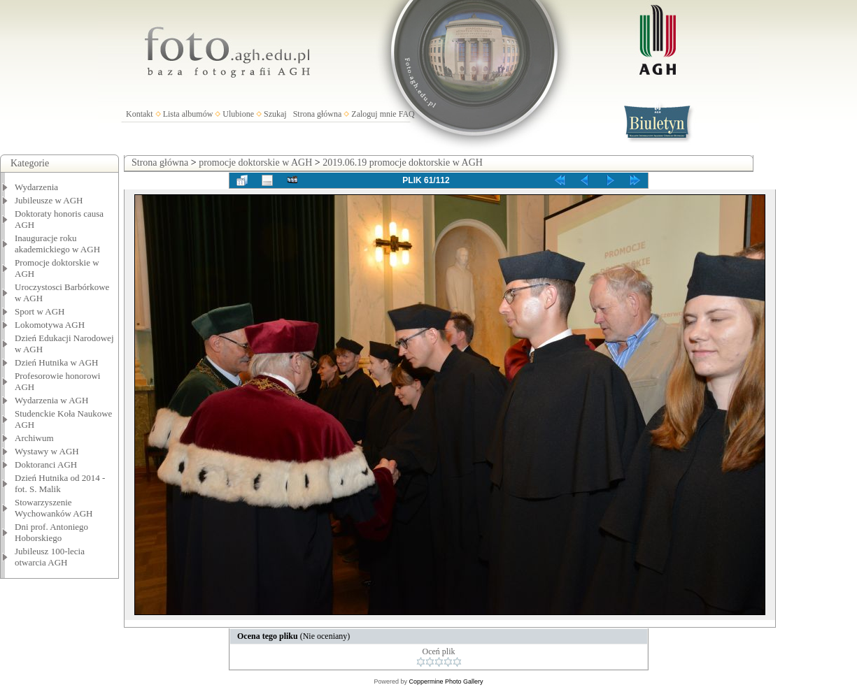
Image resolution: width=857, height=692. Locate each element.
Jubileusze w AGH (49, 200)
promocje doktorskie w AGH (255, 162)
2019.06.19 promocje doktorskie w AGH (403, 162)
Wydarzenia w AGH (51, 400)
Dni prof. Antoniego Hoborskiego (51, 532)
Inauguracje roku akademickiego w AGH (57, 243)
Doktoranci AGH (46, 464)
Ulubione (238, 114)
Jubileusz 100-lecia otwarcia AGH (50, 557)
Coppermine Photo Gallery (446, 681)
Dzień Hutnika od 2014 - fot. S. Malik (60, 483)
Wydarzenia (36, 187)
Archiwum (34, 438)
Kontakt (139, 114)
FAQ (407, 114)
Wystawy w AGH (47, 451)
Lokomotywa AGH (50, 324)
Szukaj (275, 114)
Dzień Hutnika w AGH (57, 362)
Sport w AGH (40, 311)
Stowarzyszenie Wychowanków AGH (54, 508)
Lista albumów (188, 114)
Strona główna (317, 114)
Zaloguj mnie (373, 114)
